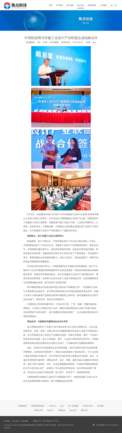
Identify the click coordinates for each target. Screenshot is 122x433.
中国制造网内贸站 (37, 406)
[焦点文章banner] (61, 20)
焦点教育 (100, 406)
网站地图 (24, 421)
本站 (94, 42)
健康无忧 (61, 410)
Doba (62, 406)
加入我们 (16, 421)
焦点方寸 (50, 410)
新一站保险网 (73, 406)
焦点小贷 (73, 410)
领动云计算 (38, 410)
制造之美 (84, 410)
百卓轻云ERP (88, 406)
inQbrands (52, 406)
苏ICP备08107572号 (50, 421)
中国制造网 (22, 406)
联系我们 (7, 421)
